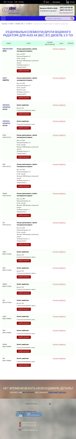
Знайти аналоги (23, 71)
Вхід (47, 2)
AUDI (11, 24)
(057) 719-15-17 (66, 10)
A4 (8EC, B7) (19, 24)
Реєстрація (56, 2)
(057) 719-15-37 (29, 425)
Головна (4, 24)
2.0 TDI (28, 24)
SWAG (9, 79)
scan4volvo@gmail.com (30, 430)
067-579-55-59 (28, 392)
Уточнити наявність (59, 49)
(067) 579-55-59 (66, 7)
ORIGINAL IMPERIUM (9, 107)
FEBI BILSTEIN (9, 50)
